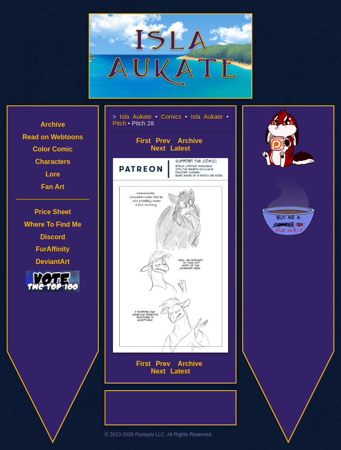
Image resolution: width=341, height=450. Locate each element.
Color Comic (52, 149)
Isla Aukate (171, 17)
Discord (52, 236)
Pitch (119, 123)
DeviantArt (53, 261)
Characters (52, 161)
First (143, 140)
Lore (53, 174)
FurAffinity (53, 249)
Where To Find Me (53, 224)
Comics (171, 116)
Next (158, 148)
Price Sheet (52, 211)
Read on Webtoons (53, 137)
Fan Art (52, 186)
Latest (180, 148)
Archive (53, 124)
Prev (163, 140)
